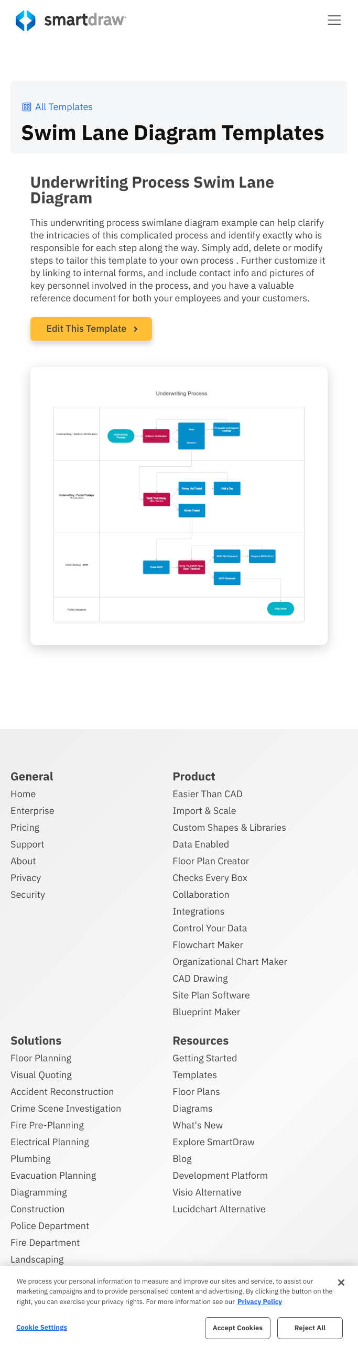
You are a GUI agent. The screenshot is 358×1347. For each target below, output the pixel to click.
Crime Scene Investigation (65, 1108)
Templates (194, 1075)
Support (27, 844)
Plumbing (30, 1159)
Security (27, 894)
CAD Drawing (199, 978)
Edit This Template (87, 328)
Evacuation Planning (53, 1175)
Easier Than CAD (207, 794)
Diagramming (38, 1192)
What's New (197, 1125)
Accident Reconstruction (62, 1091)
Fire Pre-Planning (47, 1125)
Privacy (25, 878)
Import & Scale (204, 811)
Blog (181, 1159)
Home (23, 794)
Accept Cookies (238, 1327)
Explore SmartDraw (213, 1142)
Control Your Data (209, 928)
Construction (37, 1209)
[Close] (341, 1282)
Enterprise (32, 811)
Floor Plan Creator (210, 861)
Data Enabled (200, 844)
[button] (334, 20)
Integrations (198, 911)
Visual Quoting (41, 1075)
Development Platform (220, 1175)
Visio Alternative (206, 1192)
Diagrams (192, 1108)
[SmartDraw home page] (71, 20)
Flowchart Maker (207, 945)
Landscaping (36, 1259)
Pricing (24, 827)
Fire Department (45, 1242)
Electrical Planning (49, 1142)
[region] (179, 1306)
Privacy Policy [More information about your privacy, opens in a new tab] (259, 1301)
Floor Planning (40, 1058)
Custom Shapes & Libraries (229, 827)
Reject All (310, 1327)
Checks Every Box (209, 878)
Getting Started (204, 1058)
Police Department (49, 1226)
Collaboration (200, 894)
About (23, 861)
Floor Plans (196, 1091)
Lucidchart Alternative (219, 1209)
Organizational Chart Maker (229, 961)
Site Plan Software (210, 995)
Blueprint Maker (206, 1012)
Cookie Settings (41, 1327)
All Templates (57, 107)
